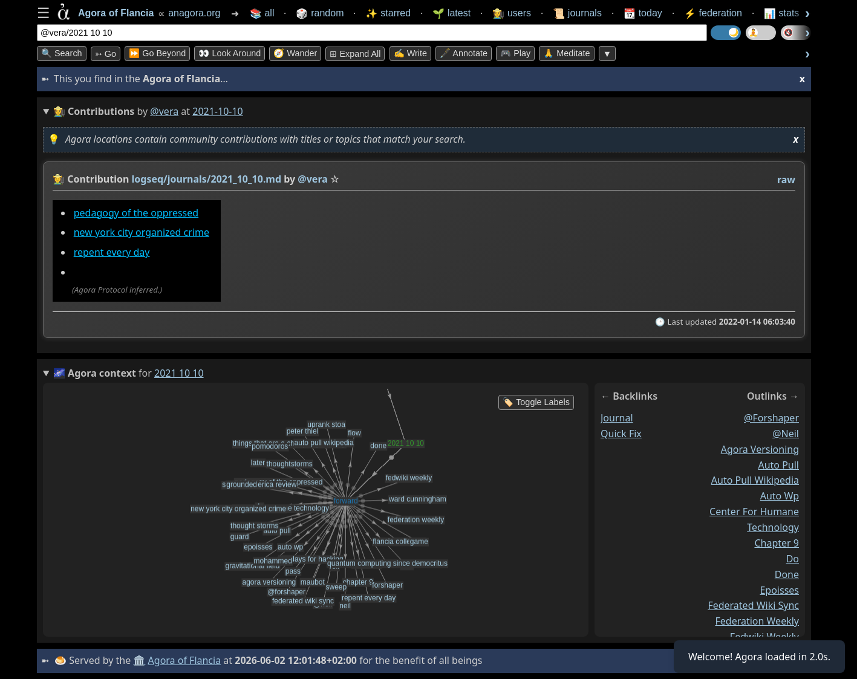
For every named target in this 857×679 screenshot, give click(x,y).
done (787, 574)
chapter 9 (776, 543)
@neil (785, 433)
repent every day (112, 252)
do (792, 558)
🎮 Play (515, 53)
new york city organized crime (141, 232)
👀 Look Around (229, 53)
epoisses (779, 590)
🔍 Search (61, 53)
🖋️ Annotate (463, 53)
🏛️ (139, 660)
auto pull (778, 465)
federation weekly (757, 621)
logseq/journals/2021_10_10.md (207, 179)
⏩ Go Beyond (157, 53)
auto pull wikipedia (755, 480)
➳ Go (105, 54)
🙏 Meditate (566, 53)
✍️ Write (410, 53)
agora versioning (760, 449)
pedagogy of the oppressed (136, 212)
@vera (164, 111)
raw (786, 179)
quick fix (621, 433)
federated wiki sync (753, 605)
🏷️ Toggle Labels (536, 402)
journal (617, 417)
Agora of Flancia (184, 660)
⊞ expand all (355, 54)
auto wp (779, 496)
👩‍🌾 (59, 179)
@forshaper (771, 417)
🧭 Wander (295, 53)
